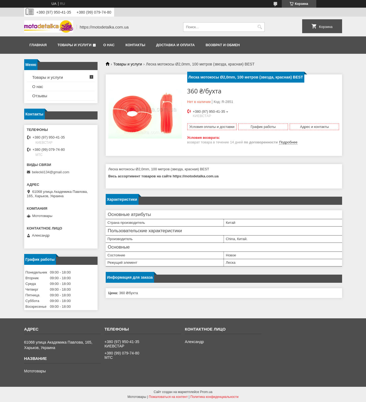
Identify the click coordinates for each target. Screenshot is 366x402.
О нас (109, 45)
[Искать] (260, 27)
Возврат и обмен (223, 45)
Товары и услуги (75, 45)
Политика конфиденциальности (214, 397)
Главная (38, 45)
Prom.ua (206, 392)
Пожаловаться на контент (168, 397)
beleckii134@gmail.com (50, 172)
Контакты (135, 45)
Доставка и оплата (175, 45)
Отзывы (39, 95)
